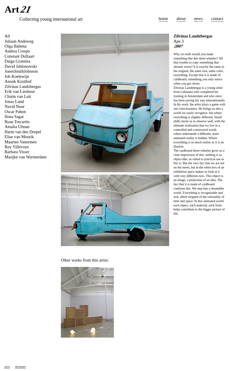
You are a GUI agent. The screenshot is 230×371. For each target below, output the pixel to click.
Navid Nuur (14, 106)
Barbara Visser (16, 151)
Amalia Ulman (16, 126)
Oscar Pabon (15, 111)
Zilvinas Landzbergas (193, 36)
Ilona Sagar (14, 116)
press (7, 366)
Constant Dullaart (19, 56)
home (163, 18)
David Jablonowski (20, 66)
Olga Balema (15, 46)
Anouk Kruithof (17, 81)
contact (217, 18)
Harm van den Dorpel (22, 131)
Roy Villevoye (16, 146)
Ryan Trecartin (16, 121)
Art (18, 9)
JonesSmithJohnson (21, 71)
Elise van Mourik (19, 136)
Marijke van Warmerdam (25, 157)
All (7, 36)
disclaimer (20, 366)
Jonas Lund (14, 101)
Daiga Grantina (17, 61)
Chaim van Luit (17, 96)
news (198, 18)
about (181, 18)
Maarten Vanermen (20, 142)
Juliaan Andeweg (18, 41)
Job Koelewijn (16, 76)
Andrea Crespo (17, 51)
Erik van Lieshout (19, 91)
